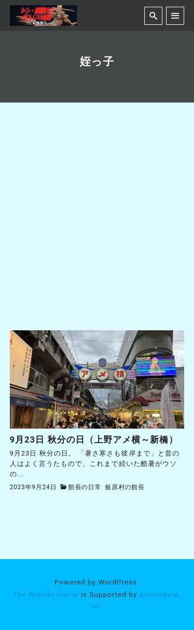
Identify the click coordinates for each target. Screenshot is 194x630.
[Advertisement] (97, 228)
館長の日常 (84, 487)
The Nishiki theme (46, 594)
